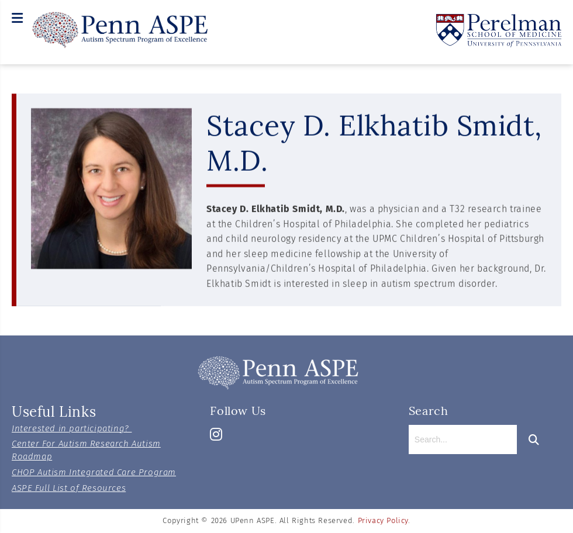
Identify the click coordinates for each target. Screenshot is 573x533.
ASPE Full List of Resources (69, 488)
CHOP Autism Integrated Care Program (94, 472)
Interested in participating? (72, 428)
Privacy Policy (383, 520)
